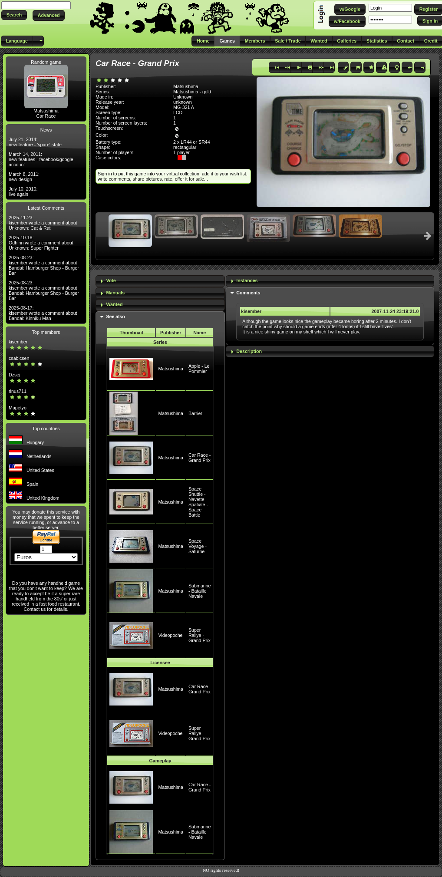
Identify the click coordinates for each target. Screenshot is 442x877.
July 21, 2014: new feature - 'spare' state (35, 142)
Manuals (115, 292)
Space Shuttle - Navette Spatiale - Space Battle (198, 502)
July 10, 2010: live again (23, 191)
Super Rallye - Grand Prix (199, 635)
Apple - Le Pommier (199, 368)
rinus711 (17, 391)
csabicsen (19, 358)
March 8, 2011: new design (24, 176)
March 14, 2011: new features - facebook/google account (41, 159)
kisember (18, 341)
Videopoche (170, 635)
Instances (246, 280)
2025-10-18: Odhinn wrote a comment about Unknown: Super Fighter (41, 243)
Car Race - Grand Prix (199, 457)
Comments (248, 292)
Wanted (114, 304)
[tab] (160, 281)
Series (160, 342)
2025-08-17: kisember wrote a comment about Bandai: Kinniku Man (43, 313)
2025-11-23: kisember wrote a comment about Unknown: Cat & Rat (43, 223)
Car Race (46, 116)
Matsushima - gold (192, 91)
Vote (110, 280)
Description (249, 351)
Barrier (195, 413)
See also (115, 316)
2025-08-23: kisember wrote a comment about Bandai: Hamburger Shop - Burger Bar (44, 265)
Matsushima (45, 110)
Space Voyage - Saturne (197, 546)
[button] (14, 15)
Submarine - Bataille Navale (199, 591)
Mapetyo (17, 407)
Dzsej (14, 374)
